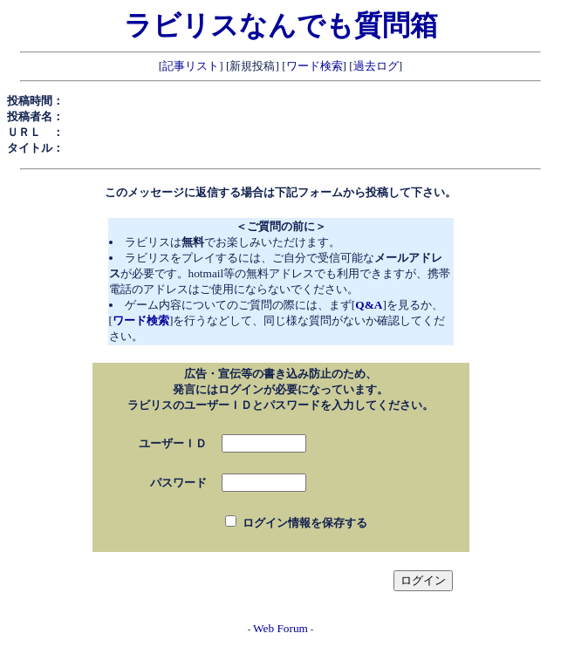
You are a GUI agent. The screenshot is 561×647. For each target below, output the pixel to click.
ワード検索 (314, 65)
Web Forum (280, 628)
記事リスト (190, 65)
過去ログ (376, 65)
